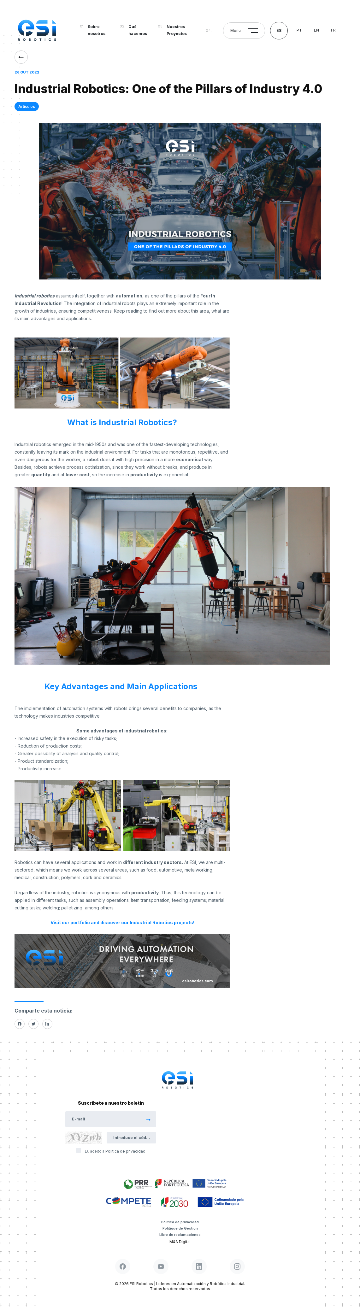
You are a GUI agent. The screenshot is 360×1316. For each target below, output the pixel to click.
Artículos (26, 106)
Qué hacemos (137, 30)
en (316, 30)
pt (299, 30)
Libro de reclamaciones (180, 1234)
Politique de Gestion (180, 1228)
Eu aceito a (115, 1151)
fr (333, 30)
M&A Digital (180, 1241)
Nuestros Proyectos (177, 30)
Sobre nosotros (96, 30)
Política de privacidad (180, 1222)
